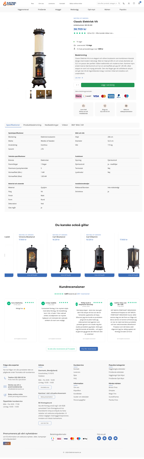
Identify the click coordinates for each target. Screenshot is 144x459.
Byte (75, 375)
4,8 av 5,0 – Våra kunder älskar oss (99, 33)
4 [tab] (75, 281)
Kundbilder (78, 394)
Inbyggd (58, 9)
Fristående (42, 9)
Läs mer (79, 78)
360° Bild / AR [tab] (77, 125)
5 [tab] (78, 281)
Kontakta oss (45, 387)
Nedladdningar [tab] (51, 125)
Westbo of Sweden (81, 18)
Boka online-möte (76, 3)
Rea (32, 3)
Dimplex (112, 390)
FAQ (75, 378)
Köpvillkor (77, 390)
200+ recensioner (83, 295)
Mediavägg (74, 9)
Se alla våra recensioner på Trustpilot (61, 349)
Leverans (51, 3)
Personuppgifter (79, 400)
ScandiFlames (114, 397)
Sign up (7, 443)
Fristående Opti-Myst (116, 378)
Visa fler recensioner (88, 349)
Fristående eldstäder (116, 372)
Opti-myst (91, 9)
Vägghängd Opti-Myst (117, 375)
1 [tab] (66, 281)
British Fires (113, 387)
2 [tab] (69, 281)
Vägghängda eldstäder (117, 369)
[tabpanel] (21, 254)
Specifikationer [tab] (13, 125)
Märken (107, 9)
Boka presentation (47, 397)
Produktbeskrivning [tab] (32, 125)
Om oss (41, 3)
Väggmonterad (23, 9)
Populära (123, 9)
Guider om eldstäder (81, 397)
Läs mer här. (45, 423)
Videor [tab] (65, 125)
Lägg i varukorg (107, 85)
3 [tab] (72, 281)
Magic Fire (112, 394)
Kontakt (62, 3)
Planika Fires (113, 400)
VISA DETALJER (21, 275)
